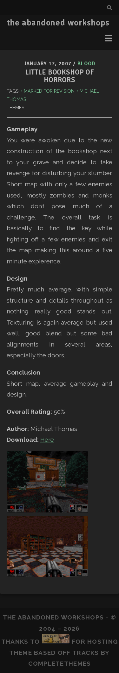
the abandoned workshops (58, 23)
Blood (86, 64)
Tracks (85, 652)
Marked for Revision (49, 91)
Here (47, 439)
